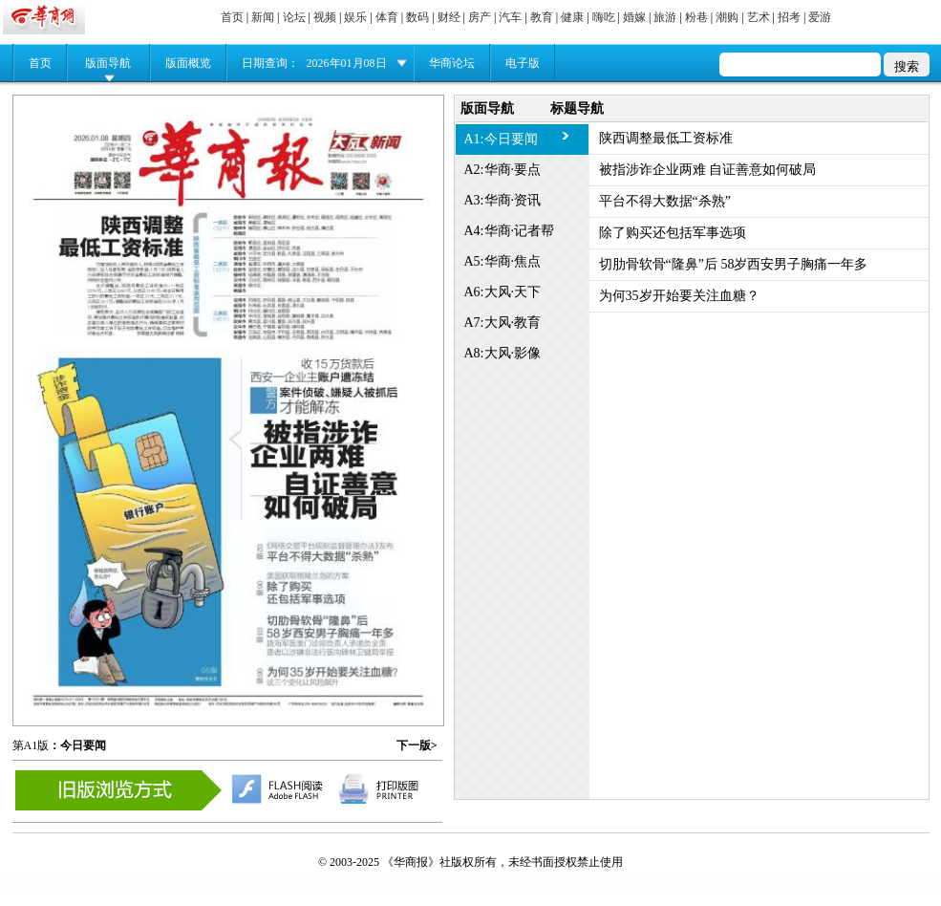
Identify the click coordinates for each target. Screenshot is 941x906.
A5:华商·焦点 (503, 261)
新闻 (262, 17)
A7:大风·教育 (503, 322)
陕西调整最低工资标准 (666, 138)
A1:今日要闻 (501, 139)
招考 (789, 17)
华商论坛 (452, 63)
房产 (479, 17)
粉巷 (696, 17)
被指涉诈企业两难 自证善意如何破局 (708, 169)
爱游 (819, 17)
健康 (572, 17)
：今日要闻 (77, 745)
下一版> (417, 745)
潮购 (727, 17)
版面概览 (188, 63)
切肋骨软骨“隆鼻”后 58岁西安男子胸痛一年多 (733, 264)
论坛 (294, 17)
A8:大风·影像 (503, 353)
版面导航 (108, 63)
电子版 (522, 63)
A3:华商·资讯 (503, 200)
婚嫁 (634, 17)
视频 (324, 17)
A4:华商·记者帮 (509, 231)
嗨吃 (603, 17)
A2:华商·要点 (503, 169)
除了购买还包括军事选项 (672, 233)
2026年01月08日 (347, 63)
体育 (386, 17)
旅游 (664, 17)
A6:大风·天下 (503, 292)
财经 (449, 17)
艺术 (758, 17)
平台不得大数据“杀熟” (665, 201)
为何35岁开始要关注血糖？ (679, 296)
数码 (417, 17)
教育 (541, 17)
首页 (232, 17)
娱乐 (355, 17)
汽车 (510, 17)
